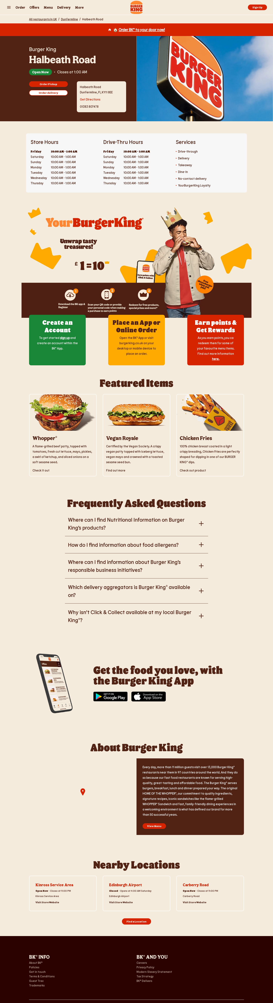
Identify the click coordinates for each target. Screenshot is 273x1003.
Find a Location (136, 921)
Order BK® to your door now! (142, 29)
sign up (65, 337)
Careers (141, 962)
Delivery (64, 7)
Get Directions (90, 99)
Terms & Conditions (42, 976)
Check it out (40, 470)
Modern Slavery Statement (154, 971)
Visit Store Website (47, 902)
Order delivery (48, 92)
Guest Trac (36, 980)
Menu (48, 7)
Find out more (115, 470)
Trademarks (37, 985)
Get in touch (37, 971)
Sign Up (257, 7)
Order (20, 7)
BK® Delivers (144, 980)
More (79, 7)
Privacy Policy (145, 967)
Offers (34, 7)
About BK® (35, 962)
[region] (82, 796)
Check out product (193, 470)
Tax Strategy (144, 976)
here (215, 359)
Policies (34, 967)
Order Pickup (48, 84)
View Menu (154, 826)
